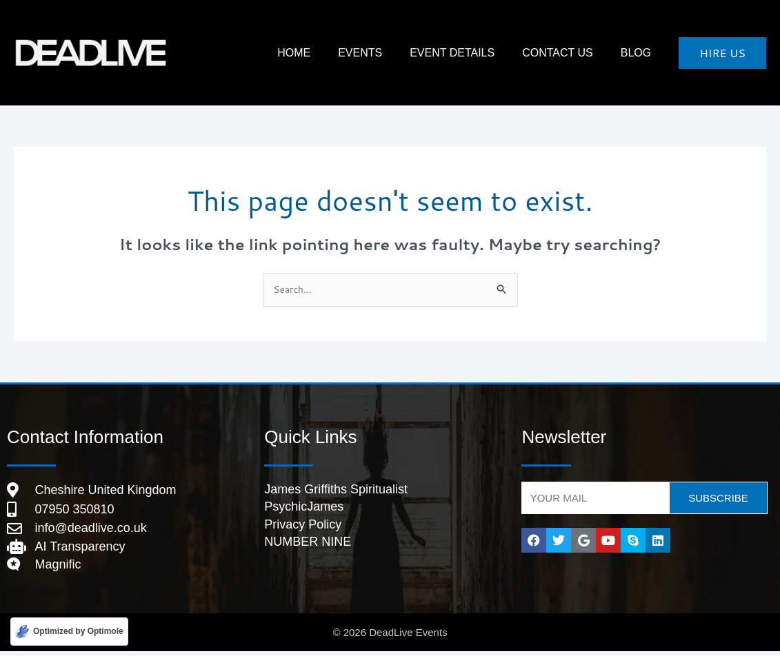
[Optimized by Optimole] (69, 631)
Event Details (486, 53)
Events (408, 53)
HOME (355, 53)
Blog (643, 53)
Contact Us (578, 53)
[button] (722, 53)
